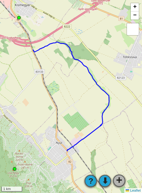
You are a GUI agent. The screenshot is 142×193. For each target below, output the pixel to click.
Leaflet (133, 190)
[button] (135, 7)
